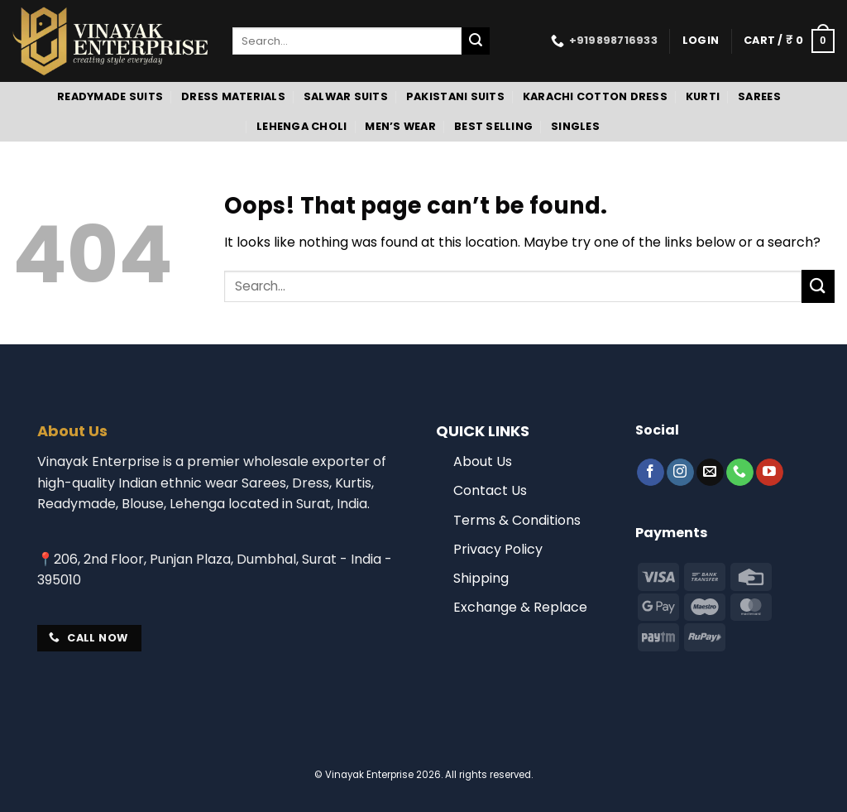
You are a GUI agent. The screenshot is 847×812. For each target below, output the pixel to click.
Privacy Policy (498, 549)
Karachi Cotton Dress (595, 96)
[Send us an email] (710, 473)
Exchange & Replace (520, 607)
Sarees (759, 96)
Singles (575, 126)
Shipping (481, 578)
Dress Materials (233, 96)
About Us (482, 461)
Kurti (703, 96)
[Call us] (740, 473)
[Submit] (476, 41)
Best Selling (493, 126)
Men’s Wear (400, 126)
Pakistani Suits (455, 96)
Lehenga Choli (301, 126)
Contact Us (490, 490)
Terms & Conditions (517, 520)
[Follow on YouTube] (769, 473)
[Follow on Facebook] (650, 473)
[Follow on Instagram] (680, 473)
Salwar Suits (346, 96)
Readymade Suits (110, 96)
